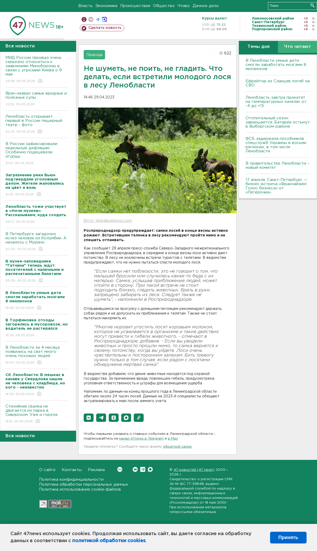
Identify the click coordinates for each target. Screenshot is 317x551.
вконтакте (90, 19)
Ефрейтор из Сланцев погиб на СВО (278, 83)
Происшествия (135, 6)
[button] (89, 418)
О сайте (47, 470)
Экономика (106, 6)
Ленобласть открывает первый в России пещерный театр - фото (36, 124)
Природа (94, 55)
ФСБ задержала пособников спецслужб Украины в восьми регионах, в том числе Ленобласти (276, 145)
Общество (164, 6)
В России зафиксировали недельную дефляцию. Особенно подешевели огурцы (36, 153)
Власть (85, 6)
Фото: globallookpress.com (107, 220)
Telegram (142, 469)
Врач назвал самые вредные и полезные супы (36, 99)
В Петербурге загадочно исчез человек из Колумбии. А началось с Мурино (36, 241)
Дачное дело (206, 6)
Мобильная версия (84, 19)
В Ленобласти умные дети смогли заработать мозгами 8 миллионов (276, 65)
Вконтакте (119, 469)
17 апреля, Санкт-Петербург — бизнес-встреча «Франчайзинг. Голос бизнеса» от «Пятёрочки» (277, 186)
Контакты (72, 470)
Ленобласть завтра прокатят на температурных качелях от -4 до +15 (276, 102)
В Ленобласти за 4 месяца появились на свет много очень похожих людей (36, 355)
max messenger (104, 19)
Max (150, 469)
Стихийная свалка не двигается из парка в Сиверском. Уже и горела (36, 414)
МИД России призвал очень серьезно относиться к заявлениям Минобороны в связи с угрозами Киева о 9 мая (36, 69)
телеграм (97, 19)
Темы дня (258, 47)
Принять (288, 537)
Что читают (297, 47)
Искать (312, 5)
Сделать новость (104, 27)
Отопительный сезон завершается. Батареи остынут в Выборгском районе (278, 122)
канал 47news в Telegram (141, 438)
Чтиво (184, 6)
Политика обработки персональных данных (83, 484)
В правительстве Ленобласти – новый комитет (277, 165)
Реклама (96, 470)
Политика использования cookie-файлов (80, 489)
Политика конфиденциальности (71, 479)
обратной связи (177, 446)
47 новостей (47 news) (194, 469)
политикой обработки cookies (108, 541)
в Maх (173, 438)
